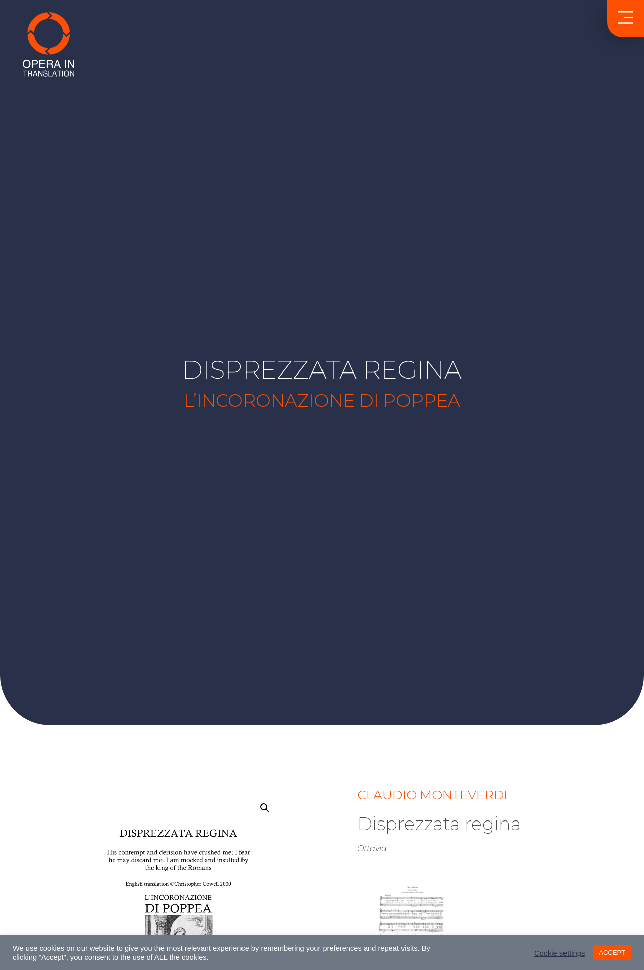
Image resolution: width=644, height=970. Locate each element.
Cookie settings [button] (559, 953)
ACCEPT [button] (612, 952)
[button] (265, 808)
